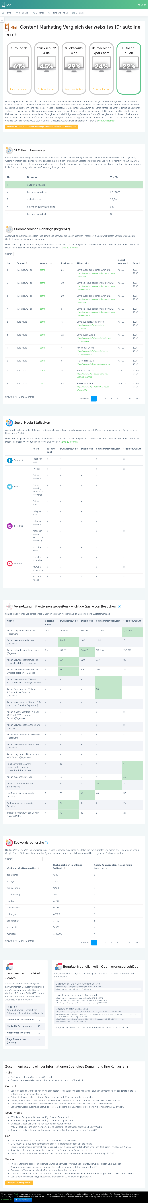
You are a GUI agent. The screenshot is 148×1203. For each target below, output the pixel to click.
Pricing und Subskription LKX (19, 1183)
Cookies (17, 1194)
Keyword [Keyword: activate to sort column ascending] (44, 263)
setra (42, 270)
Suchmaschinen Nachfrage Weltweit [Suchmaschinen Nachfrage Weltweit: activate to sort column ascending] (67, 867)
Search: (24, 254)
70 (130, 942)
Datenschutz (6, 1200)
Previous (84, 398)
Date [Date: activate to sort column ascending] (135, 263)
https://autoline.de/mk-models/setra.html (93, 364)
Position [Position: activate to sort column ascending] (65, 263)
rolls (42, 383)
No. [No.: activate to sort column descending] (8, 263)
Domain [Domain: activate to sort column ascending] (21, 263)
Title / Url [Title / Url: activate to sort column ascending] (82, 263)
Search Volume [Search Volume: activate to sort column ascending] (122, 262)
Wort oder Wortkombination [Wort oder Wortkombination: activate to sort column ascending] (21, 868)
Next (138, 398)
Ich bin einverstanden (22, 1200)
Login (142, 4)
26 (130, 398)
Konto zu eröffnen (106, 120)
